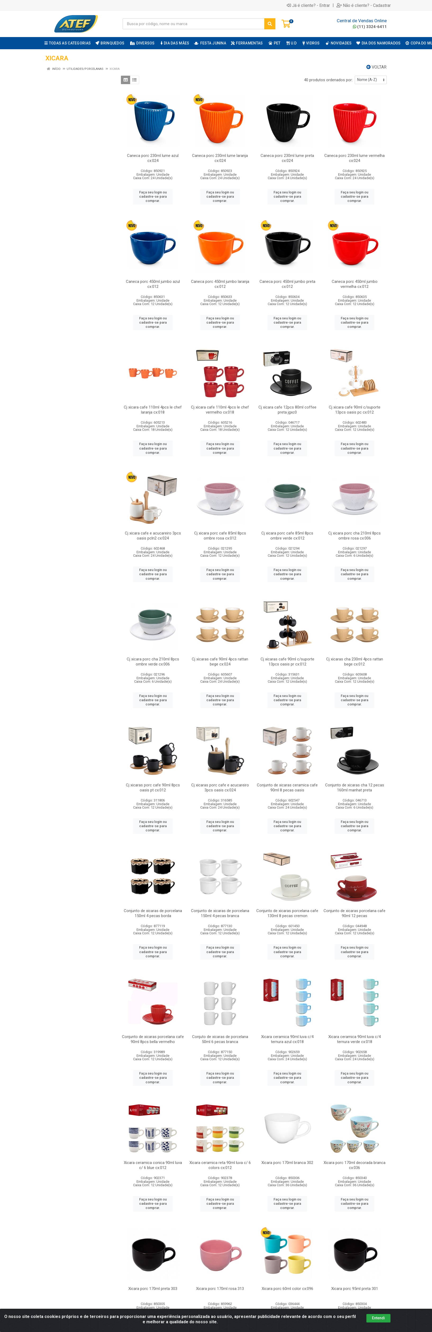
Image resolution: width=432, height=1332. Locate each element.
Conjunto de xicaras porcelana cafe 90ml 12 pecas (354, 913)
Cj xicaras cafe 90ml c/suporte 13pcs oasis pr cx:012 (287, 662)
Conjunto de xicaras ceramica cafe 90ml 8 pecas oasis (287, 787)
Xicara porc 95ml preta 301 (354, 1288)
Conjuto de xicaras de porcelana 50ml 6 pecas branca (220, 1039)
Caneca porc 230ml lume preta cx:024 (287, 158)
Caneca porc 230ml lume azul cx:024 (153, 158)
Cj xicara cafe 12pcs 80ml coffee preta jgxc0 (287, 410)
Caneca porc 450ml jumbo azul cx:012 (153, 284)
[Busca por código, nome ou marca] (193, 23)
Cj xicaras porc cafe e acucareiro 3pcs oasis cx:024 (220, 787)
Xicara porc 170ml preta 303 (152, 1288)
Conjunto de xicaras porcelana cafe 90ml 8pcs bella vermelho (153, 1039)
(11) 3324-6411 (370, 26)
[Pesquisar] (269, 23)
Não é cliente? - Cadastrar (363, 5)
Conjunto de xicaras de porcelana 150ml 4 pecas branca (220, 913)
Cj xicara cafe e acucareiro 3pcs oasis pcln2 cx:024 (153, 536)
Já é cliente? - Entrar (308, 5)
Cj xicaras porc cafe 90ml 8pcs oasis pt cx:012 (153, 787)
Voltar (376, 67)
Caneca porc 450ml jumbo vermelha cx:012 (355, 284)
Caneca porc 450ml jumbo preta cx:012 (287, 284)
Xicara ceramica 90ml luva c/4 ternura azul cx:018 (287, 1039)
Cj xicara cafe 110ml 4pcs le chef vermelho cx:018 (220, 410)
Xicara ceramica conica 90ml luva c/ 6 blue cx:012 (153, 1165)
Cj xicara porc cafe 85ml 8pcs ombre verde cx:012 (287, 536)
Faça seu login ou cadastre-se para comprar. (153, 196)
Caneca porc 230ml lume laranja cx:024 (220, 158)
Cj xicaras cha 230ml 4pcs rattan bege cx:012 (354, 662)
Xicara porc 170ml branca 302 (287, 1162)
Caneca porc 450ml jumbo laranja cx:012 (220, 284)
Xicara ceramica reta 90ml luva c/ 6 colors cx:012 (220, 1165)
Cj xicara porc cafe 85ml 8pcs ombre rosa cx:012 (220, 536)
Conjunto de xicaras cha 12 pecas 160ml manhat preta (354, 787)
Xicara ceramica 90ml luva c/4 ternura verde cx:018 (354, 1039)
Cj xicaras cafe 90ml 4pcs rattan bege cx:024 (220, 662)
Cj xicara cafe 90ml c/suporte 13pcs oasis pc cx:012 (354, 410)
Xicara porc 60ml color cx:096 (287, 1288)
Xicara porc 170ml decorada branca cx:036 (354, 1165)
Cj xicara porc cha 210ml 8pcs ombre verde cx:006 (153, 662)
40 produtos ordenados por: (328, 80)
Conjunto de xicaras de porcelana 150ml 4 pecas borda (153, 913)
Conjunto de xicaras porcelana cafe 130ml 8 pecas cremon (287, 913)
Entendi (378, 1318)
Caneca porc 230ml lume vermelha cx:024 (354, 158)
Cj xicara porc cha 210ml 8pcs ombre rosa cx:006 (354, 536)
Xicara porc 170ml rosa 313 (220, 1288)
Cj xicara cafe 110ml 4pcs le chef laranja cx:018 (153, 410)
